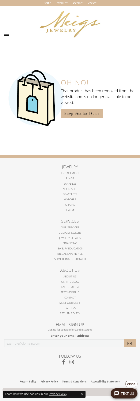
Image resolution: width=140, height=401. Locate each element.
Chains (70, 204)
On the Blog (70, 282)
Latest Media (70, 287)
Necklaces (70, 189)
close (131, 384)
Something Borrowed (70, 259)
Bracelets (70, 194)
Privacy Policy (58, 394)
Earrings (70, 183)
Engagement (70, 173)
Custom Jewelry (70, 232)
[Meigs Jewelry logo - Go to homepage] (70, 22)
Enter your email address (70, 335)
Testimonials (70, 292)
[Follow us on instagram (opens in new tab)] (71, 362)
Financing (70, 243)
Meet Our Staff (70, 303)
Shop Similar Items (81, 113)
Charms (70, 210)
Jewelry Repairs (70, 238)
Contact (70, 297)
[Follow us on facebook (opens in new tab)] (63, 362)
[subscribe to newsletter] (130, 343)
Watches (70, 199)
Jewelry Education (70, 248)
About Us (69, 276)
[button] (48, 3)
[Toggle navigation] (7, 35)
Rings (70, 178)
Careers (70, 308)
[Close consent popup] (82, 394)
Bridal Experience (70, 254)
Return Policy (70, 313)
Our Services (70, 227)
